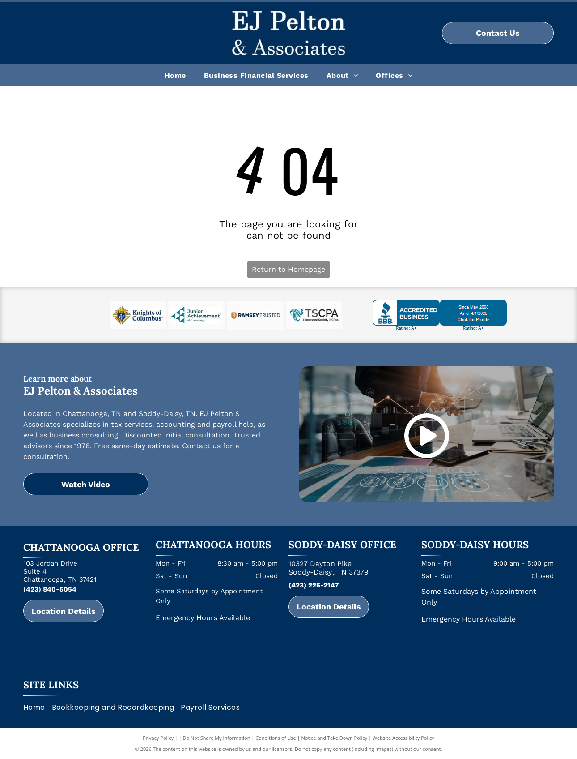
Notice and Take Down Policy (334, 737)
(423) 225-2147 (313, 585)
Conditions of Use (275, 737)
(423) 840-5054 (49, 589)
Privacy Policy (158, 737)
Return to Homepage (288, 269)
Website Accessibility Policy (403, 737)
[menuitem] (175, 75)
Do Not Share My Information (216, 737)
